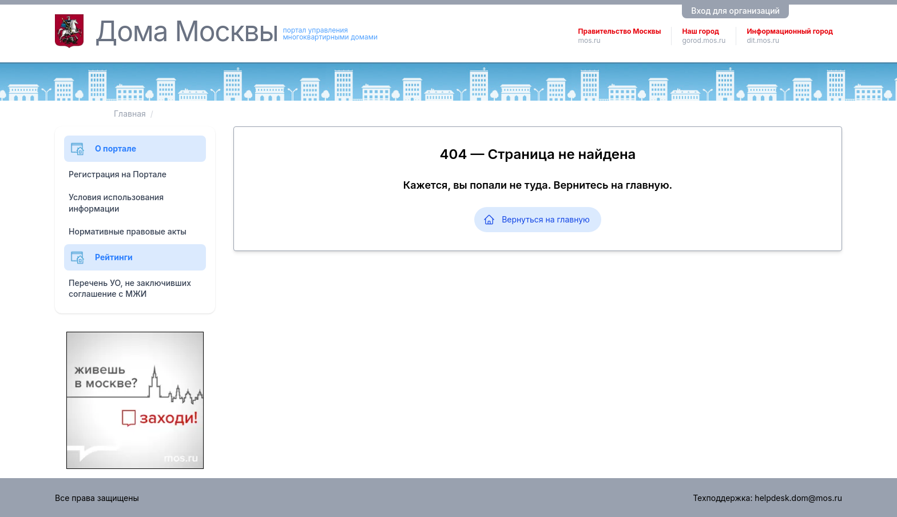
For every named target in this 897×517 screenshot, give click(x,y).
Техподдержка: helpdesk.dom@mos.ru (767, 498)
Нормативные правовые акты (127, 231)
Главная (130, 113)
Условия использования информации (116, 202)
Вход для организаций (735, 10)
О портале (102, 148)
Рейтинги (101, 257)
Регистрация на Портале (117, 174)
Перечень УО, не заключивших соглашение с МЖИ (130, 288)
